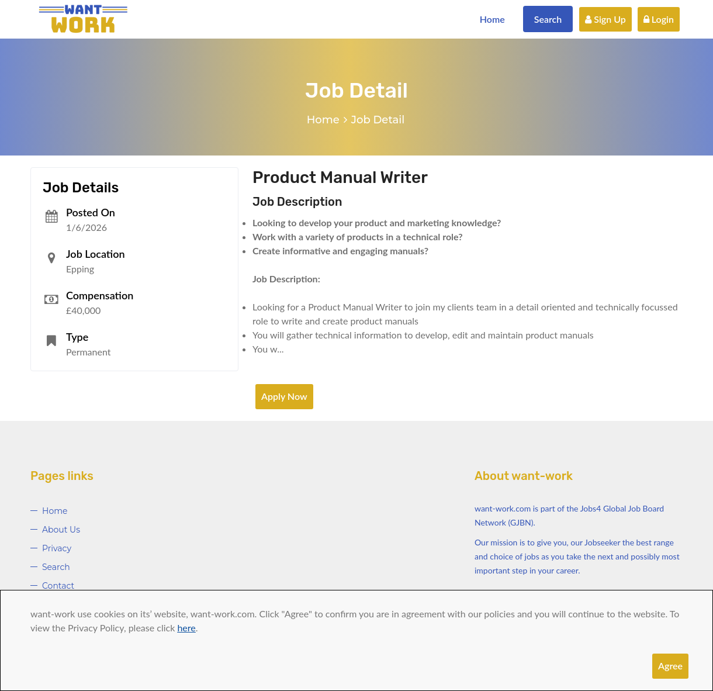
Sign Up (605, 19)
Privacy (56, 548)
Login (658, 19)
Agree (670, 665)
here (186, 627)
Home (492, 19)
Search (548, 19)
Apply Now (284, 396)
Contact (58, 586)
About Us (61, 529)
